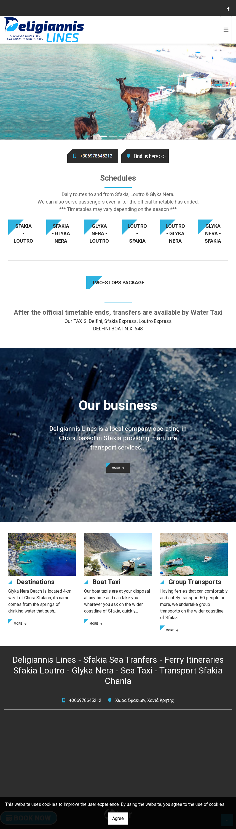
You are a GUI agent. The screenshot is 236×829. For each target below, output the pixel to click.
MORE (118, 467)
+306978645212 (85, 700)
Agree (118, 818)
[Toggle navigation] (226, 30)
